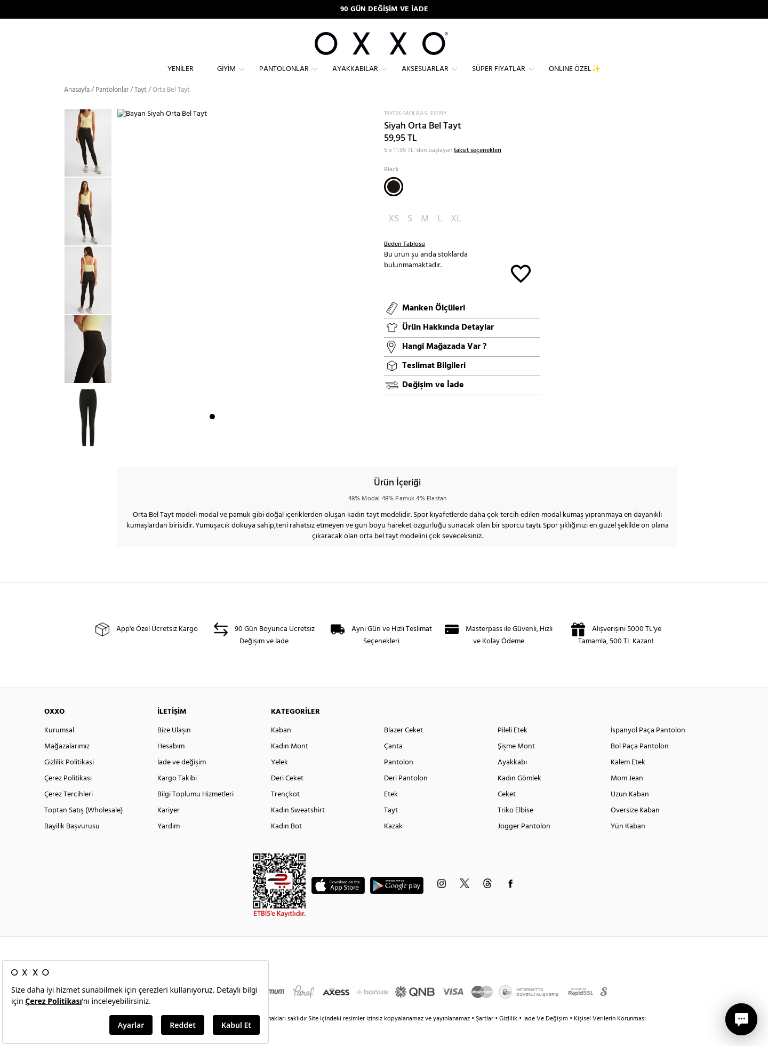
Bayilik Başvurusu (72, 846)
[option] (90, 162)
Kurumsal (59, 750)
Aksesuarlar (425, 77)
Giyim (226, 77)
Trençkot (285, 814)
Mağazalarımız (67, 766)
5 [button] (250, 443)
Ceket (507, 814)
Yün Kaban (628, 846)
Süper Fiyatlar (498, 77)
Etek (391, 814)
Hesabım (171, 766)
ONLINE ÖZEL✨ (575, 77)
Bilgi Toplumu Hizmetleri (195, 814)
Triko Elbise (515, 830)
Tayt (391, 830)
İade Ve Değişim (545, 1038)
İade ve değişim (181, 782)
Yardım (168, 846)
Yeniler (180, 77)
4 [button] (241, 443)
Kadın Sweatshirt (298, 830)
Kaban (281, 750)
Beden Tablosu (404, 263)
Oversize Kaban (635, 830)
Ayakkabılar (355, 77)
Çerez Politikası (68, 798)
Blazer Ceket (403, 750)
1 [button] (212, 443)
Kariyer (168, 830)
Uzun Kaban (630, 814)
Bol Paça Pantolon (640, 766)
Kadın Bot (286, 846)
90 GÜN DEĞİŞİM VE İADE (384, 9)
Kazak (393, 846)
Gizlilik (509, 1038)
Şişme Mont (516, 766)
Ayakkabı (512, 782)
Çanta (393, 766)
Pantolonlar (284, 77)
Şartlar (485, 1038)
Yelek (279, 782)
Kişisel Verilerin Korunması (610, 1038)
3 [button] (231, 443)
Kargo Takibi (177, 798)
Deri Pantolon (406, 798)
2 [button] (222, 443)
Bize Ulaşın (174, 750)
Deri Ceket (287, 798)
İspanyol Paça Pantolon (648, 750)
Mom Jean (627, 798)
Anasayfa (77, 109)
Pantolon (398, 782)
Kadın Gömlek (519, 798)
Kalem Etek (628, 782)
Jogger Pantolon (524, 846)
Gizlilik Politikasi (69, 782)
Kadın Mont (289, 766)
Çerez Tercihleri (68, 814)
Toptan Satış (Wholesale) (83, 830)
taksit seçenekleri (477, 169)
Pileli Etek (512, 750)
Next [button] (122, 294)
